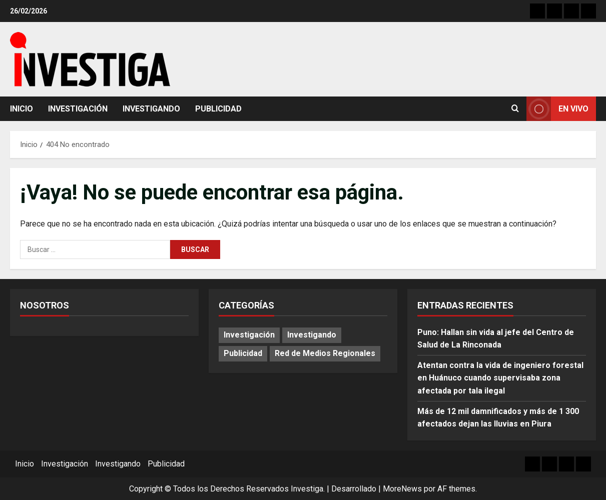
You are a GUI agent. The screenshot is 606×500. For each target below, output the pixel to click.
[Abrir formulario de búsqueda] (515, 108)
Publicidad (218, 109)
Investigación (78, 109)
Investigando (151, 109)
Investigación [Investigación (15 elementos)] (249, 335)
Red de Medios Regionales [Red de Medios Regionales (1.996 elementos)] (325, 353)
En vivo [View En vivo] (557, 108)
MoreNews (402, 489)
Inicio (21, 109)
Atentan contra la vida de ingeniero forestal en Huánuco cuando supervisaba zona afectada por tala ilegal (500, 378)
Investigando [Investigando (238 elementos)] (311, 335)
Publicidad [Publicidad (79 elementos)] (243, 353)
